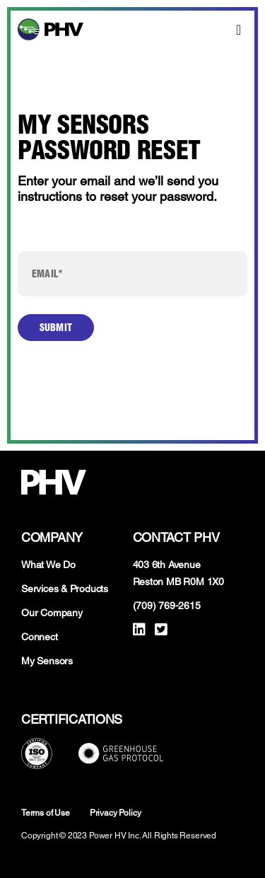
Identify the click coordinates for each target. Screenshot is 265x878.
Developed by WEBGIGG (132, 864)
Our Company (52, 612)
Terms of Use (45, 813)
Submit (56, 327)
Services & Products (64, 588)
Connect (39, 636)
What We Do (48, 564)
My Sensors (47, 660)
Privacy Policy (115, 813)
